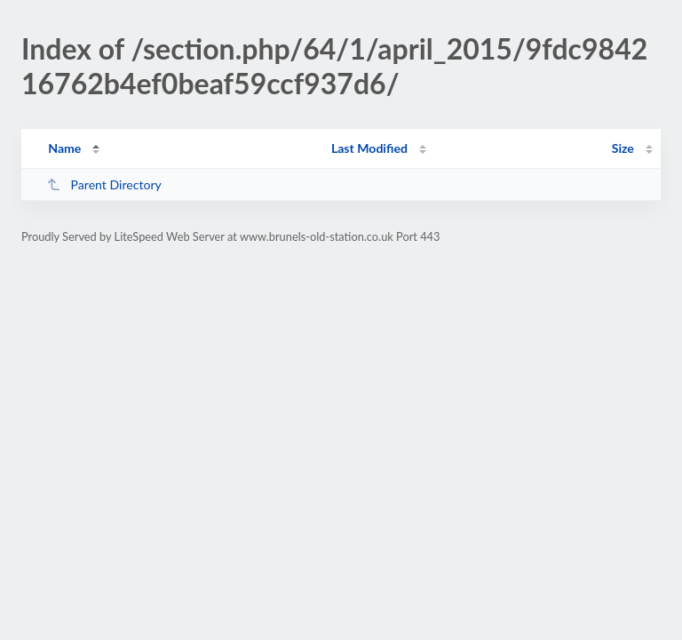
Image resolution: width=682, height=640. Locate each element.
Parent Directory (104, 184)
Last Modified (369, 148)
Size (623, 148)
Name (64, 148)
